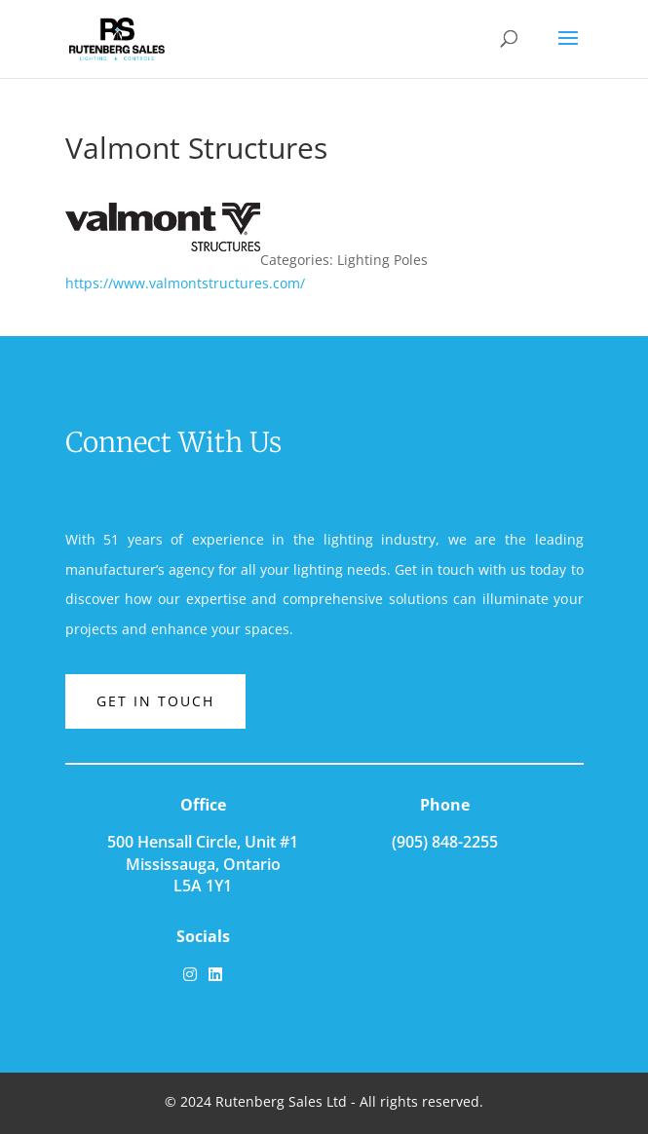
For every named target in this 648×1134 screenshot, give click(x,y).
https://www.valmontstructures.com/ (185, 283)
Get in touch (155, 701)
